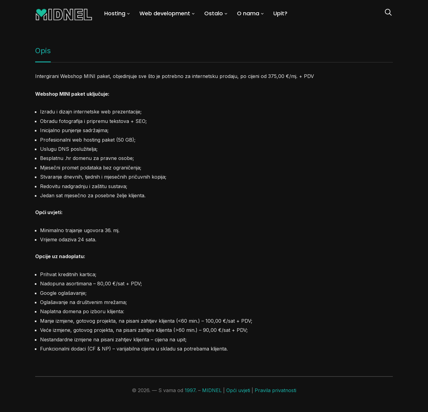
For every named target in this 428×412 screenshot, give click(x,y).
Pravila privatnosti (275, 390)
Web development (164, 13)
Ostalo (213, 13)
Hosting (114, 13)
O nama (248, 13)
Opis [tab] (43, 50)
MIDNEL (212, 390)
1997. (191, 390)
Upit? (280, 13)
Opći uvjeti (238, 390)
